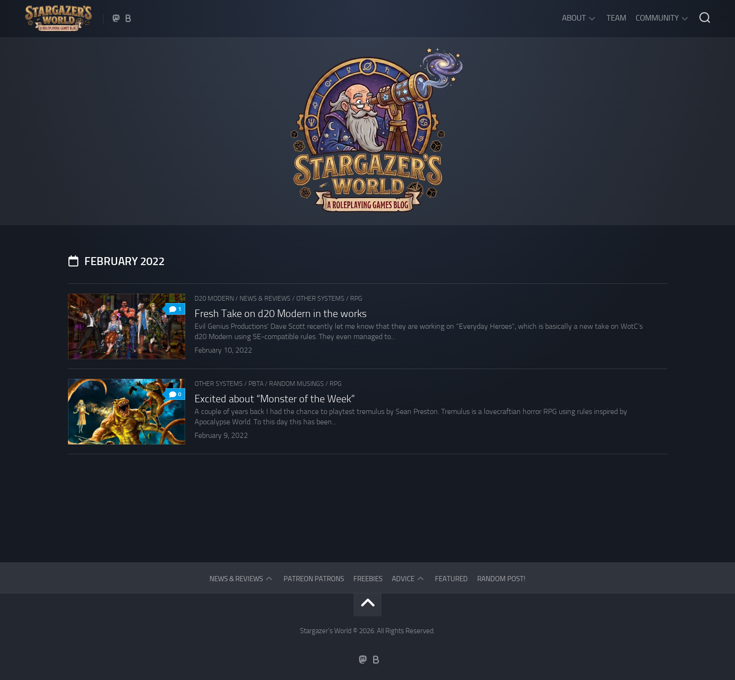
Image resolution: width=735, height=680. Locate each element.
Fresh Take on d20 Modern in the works (281, 314)
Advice (403, 579)
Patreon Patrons (314, 579)
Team (616, 17)
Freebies (367, 579)
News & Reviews (265, 299)
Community (657, 17)
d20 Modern (214, 299)
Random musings (296, 384)
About (574, 17)
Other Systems (320, 299)
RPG (356, 299)
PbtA (255, 384)
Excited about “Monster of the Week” (275, 399)
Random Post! (501, 579)
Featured (451, 579)
